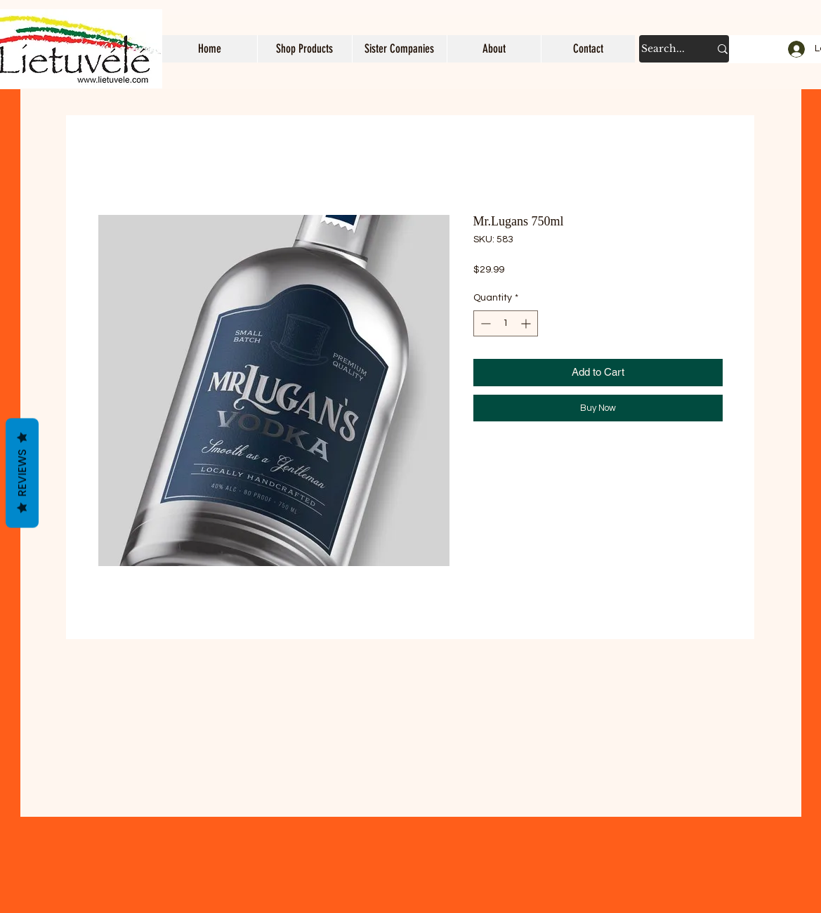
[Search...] (664, 49)
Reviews (22, 473)
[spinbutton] (505, 323)
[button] (304, 49)
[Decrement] (484, 323)
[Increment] (527, 323)
